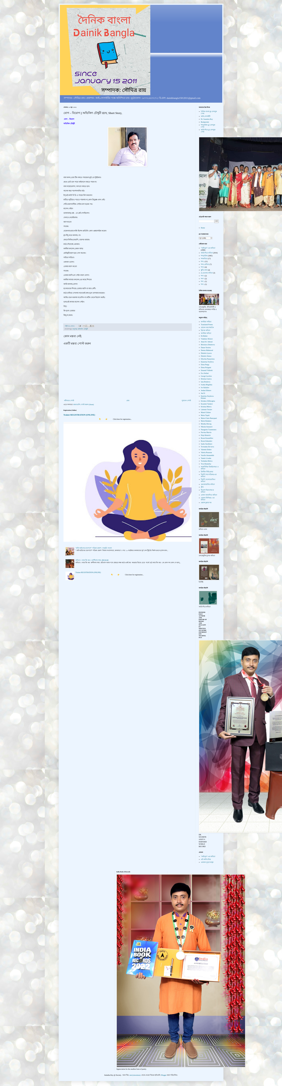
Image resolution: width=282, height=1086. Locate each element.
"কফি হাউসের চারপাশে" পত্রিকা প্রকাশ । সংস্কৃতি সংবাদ (94, 548)
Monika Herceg (206, 424)
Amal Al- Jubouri (207, 342)
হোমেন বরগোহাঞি (207, 327)
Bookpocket (205, 122)
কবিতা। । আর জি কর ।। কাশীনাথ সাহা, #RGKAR (92, 560)
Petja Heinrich (205, 435)
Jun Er (203, 393)
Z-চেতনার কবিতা (207, 273)
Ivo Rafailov (205, 387)
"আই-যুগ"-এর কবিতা (208, 248)
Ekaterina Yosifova (207, 362)
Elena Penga (205, 365)
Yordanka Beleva (206, 461)
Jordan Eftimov (206, 390)
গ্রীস (202, 487)
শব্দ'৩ (202, 276)
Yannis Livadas (206, 458)
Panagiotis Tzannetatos (208, 430)
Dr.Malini (204, 336)
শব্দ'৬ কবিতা (205, 264)
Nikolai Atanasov (207, 427)
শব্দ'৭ (202, 279)
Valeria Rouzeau (206, 452)
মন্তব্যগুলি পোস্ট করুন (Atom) (83, 404)
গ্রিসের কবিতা (205, 330)
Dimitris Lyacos (206, 353)
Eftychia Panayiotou (208, 359)
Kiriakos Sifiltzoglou (208, 401)
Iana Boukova (205, 382)
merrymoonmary (135, 1075)
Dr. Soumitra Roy (207, 119)
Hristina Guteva (206, 379)
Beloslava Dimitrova (208, 345)
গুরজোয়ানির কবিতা (208, 484)
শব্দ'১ (202, 281)
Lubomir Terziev (206, 409)
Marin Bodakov (206, 421)
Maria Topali (205, 415)
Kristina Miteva (206, 407)
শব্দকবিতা (204, 259)
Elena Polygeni (206, 367)
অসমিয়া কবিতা (206, 333)
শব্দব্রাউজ (204, 256)
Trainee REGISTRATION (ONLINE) (79, 415)
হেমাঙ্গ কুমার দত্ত (206, 503)
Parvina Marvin (206, 432)
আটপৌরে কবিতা (207, 253)
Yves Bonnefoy (206, 464)
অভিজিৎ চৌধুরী (83, 329)
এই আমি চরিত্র (206, 859)
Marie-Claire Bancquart (209, 418)
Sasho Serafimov (206, 444)
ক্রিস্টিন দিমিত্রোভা (207, 472)
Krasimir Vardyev (207, 404)
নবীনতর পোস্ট (69, 400)
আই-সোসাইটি (205, 116)
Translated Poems (207, 324)
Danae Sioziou (206, 347)
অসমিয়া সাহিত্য (206, 322)
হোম (127, 400)
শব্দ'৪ (202, 267)
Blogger (164, 1075)
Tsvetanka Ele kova (207, 447)
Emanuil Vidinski (207, 370)
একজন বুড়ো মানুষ (207, 862)
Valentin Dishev (206, 450)
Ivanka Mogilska (206, 385)
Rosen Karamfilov (207, 438)
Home (203, 228)
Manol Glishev (206, 412)
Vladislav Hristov (207, 339)
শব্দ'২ (202, 284)
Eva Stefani (205, 373)
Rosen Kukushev (206, 441)
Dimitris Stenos (206, 356)
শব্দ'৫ (202, 261)
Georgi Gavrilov (206, 376)
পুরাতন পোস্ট (186, 400)
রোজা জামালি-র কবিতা (209, 495)
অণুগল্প (74, 329)
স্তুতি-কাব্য (204, 270)
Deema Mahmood (207, 350)
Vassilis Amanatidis (207, 455)
